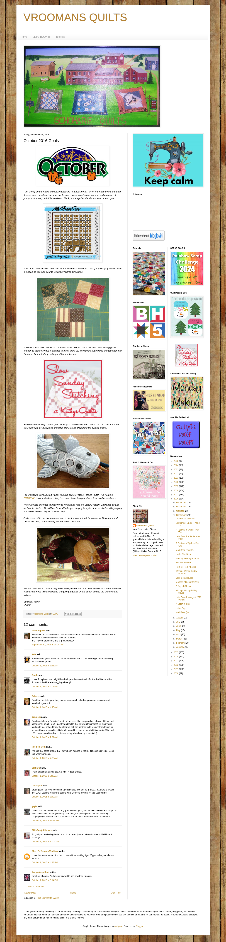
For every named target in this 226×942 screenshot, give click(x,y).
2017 (176, 494)
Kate (34, 654)
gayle (34, 806)
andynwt (119, 926)
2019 (176, 486)
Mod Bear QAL (183, 612)
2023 (176, 469)
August (180, 618)
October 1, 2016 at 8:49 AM (45, 797)
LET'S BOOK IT (41, 36)
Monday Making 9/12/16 (187, 582)
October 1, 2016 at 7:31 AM (45, 737)
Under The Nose (183, 554)
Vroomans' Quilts (145, 525)
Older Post (116, 893)
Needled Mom (39, 747)
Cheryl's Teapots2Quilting (45, 851)
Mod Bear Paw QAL (185, 550)
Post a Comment (36, 886)
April (178, 634)
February (180, 643)
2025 (176, 461)
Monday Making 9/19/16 (187, 558)
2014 (176, 656)
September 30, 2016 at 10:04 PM (47, 644)
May (178, 630)
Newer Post (30, 893)
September (181, 515)
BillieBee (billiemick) (42, 830)
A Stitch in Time (183, 604)
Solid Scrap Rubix (184, 578)
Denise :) (36, 717)
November (181, 506)
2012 (176, 665)
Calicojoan (37, 785)
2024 (176, 465)
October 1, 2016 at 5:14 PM (45, 880)
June (178, 626)
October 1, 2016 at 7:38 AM (45, 758)
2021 (176, 478)
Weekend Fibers (183, 562)
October (180, 511)
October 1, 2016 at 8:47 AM (45, 776)
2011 (176, 669)
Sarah (35, 675)
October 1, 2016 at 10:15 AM (45, 820)
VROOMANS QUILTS (75, 17)
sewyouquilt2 (38, 630)
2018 (176, 490)
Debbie (35, 696)
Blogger (139, 926)
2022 (176, 473)
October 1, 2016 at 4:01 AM (45, 686)
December (181, 502)
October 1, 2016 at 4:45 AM (45, 707)
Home (24, 36)
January (180, 647)
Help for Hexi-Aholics (186, 567)
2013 (176, 660)
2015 (176, 652)
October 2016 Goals (185, 518)
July (178, 622)
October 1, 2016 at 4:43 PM (45, 862)
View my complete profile (145, 555)
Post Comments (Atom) (48, 898)
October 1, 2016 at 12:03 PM (45, 841)
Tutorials (60, 36)
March (179, 639)
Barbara (36, 768)
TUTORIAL (29, 498)
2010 (176, 673)
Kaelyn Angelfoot (40, 872)
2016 (176, 498)
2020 (176, 482)
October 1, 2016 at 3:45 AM (45, 665)
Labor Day (181, 608)
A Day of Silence (183, 586)
